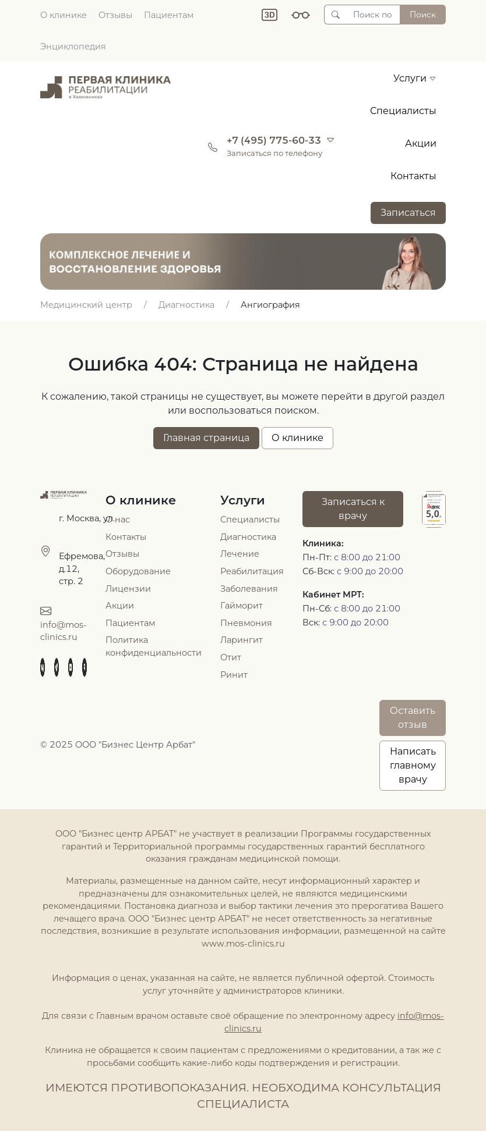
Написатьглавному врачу (413, 765)
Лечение (239, 554)
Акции (420, 143)
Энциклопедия (73, 46)
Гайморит (241, 605)
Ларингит (241, 640)
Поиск (423, 14)
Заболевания (249, 589)
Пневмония (246, 623)
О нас (117, 519)
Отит (230, 657)
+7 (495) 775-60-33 (274, 140)
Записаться (408, 212)
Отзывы (115, 15)
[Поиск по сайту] (373, 14)
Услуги (414, 78)
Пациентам (168, 15)
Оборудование (138, 571)
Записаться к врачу (353, 508)
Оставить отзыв (412, 717)
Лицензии (128, 589)
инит (237, 675)
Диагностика (248, 537)
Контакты (413, 176)
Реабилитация (252, 571)
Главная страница (206, 437)
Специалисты (403, 110)
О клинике (63, 15)
